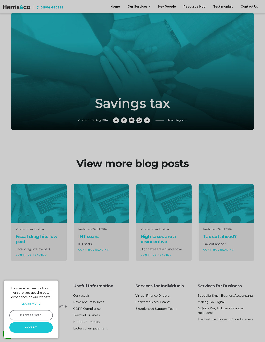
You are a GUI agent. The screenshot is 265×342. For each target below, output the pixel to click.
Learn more (31, 303)
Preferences (31, 315)
